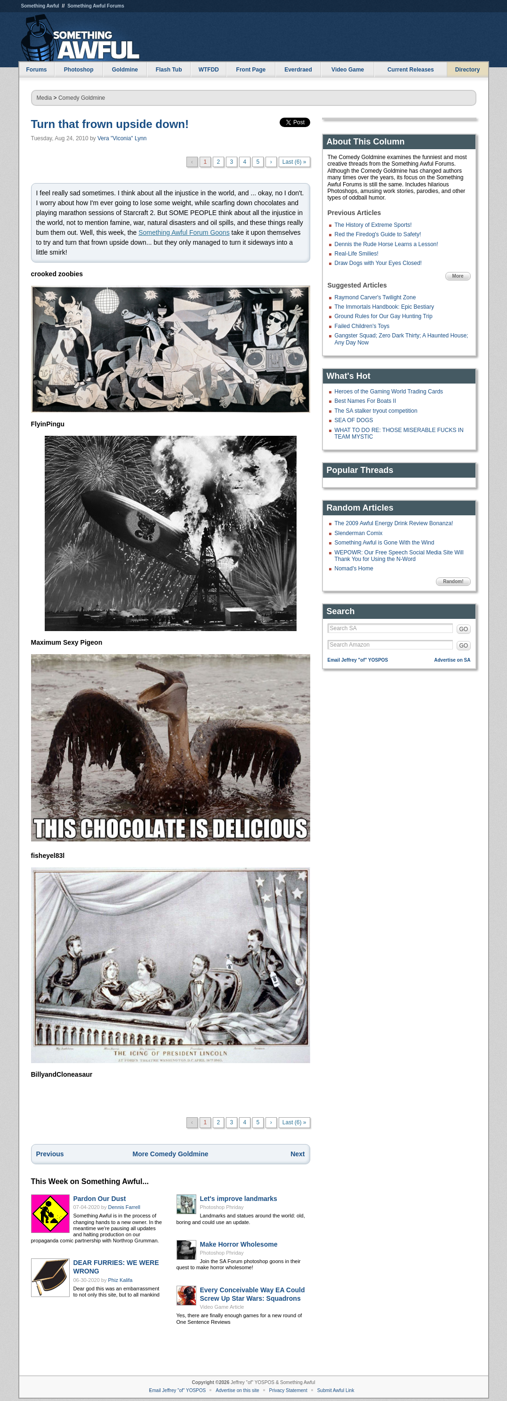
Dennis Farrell (124, 1207)
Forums (36, 69)
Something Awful (40, 5)
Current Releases (410, 69)
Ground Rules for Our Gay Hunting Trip (384, 316)
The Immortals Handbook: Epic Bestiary (384, 307)
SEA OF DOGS (354, 420)
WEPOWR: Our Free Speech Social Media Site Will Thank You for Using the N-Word (399, 555)
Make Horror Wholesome (239, 1244)
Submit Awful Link (335, 1390)
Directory (467, 69)
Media (44, 98)
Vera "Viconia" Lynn (122, 138)
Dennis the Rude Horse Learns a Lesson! (386, 244)
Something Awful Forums (95, 5)
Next (297, 1154)
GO (463, 629)
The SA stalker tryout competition (376, 411)
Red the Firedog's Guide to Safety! (378, 234)
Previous (50, 1154)
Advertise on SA (452, 660)
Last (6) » (294, 162)
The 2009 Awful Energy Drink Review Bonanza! (394, 523)
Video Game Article (222, 1307)
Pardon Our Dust (99, 1198)
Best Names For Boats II (365, 401)
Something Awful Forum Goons (184, 232)
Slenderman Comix (359, 533)
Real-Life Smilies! (356, 253)
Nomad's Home (354, 568)
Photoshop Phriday (222, 1207)
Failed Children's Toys (362, 326)
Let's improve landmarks (238, 1198)
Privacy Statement (288, 1390)
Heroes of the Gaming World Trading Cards (389, 391)
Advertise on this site (237, 1390)
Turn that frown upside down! (110, 124)
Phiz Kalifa (120, 1280)
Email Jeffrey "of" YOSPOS (358, 660)
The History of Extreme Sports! (373, 225)
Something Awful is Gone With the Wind (385, 542)
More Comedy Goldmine (170, 1154)
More (458, 276)
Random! (453, 581)
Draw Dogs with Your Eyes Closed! (378, 263)
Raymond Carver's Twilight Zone (375, 297)
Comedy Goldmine (81, 98)
